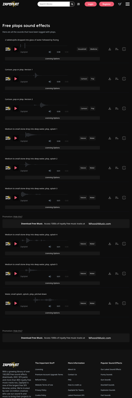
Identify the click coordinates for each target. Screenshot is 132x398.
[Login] (91, 4)
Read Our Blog (74, 367)
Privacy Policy (40, 347)
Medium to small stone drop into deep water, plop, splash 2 (36, 139)
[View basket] (119, 4)
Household (82, 50)
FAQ (69, 336)
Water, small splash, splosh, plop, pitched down (30, 255)
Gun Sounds (106, 336)
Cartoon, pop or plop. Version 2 (21, 89)
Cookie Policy (40, 352)
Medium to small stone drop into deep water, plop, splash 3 (36, 164)
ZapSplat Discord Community (80, 362)
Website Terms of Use (44, 341)
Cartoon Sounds (107, 378)
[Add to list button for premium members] (117, 50)
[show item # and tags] (124, 50)
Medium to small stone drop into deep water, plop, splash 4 (36, 205)
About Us (72, 326)
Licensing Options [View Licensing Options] (118, 40)
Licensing (39, 326)
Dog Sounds (106, 357)
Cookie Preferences (43, 357)
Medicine (93, 50)
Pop (92, 74)
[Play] (16, 50)
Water (92, 124)
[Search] (72, 4)
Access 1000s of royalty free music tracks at (52, 194)
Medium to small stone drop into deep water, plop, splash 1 (36, 114)
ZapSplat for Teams (76, 347)
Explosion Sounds (108, 347)
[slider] (44, 46)
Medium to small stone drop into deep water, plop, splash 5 (36, 230)
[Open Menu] (128, 4)
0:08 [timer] (58, 52)
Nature (83, 124)
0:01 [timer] (58, 152)
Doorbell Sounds (107, 341)
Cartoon (84, 74)
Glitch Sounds (106, 373)
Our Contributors (75, 357)
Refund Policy (40, 336)
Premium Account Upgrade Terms (49, 331)
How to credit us (74, 341)
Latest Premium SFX (76, 352)
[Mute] (49, 52)
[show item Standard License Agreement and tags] (124, 75)
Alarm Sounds (106, 367)
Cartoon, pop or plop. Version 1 (21, 64)
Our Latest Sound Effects (111, 326)
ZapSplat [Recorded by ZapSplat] (24, 52)
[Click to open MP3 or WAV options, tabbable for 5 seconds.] (110, 50)
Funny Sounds (106, 331)
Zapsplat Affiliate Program (79, 373)
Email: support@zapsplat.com (16, 361)
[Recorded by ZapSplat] (8, 50)
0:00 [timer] (66, 52)
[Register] (106, 4)
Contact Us (72, 331)
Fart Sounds (106, 352)
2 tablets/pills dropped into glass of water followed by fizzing (37, 40)
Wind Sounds (106, 383)
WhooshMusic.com (102, 195)
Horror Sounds (107, 362)
